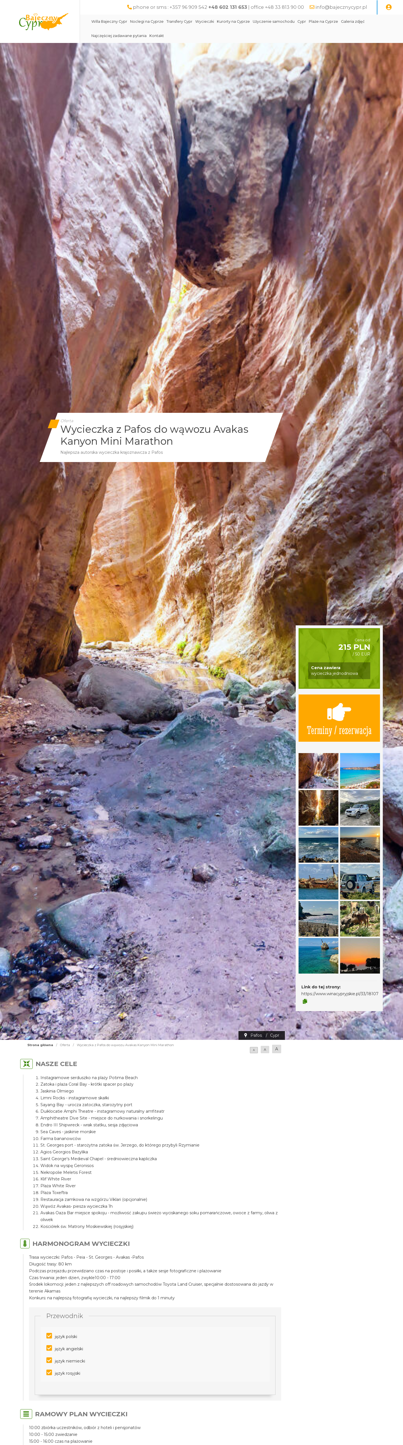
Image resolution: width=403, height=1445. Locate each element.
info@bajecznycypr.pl (341, 7)
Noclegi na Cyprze (147, 21)
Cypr (301, 21)
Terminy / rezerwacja (339, 718)
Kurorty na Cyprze (233, 21)
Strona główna (40, 1045)
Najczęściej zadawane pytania (119, 36)
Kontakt (156, 36)
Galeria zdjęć (353, 21)
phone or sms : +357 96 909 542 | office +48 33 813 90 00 (218, 7)
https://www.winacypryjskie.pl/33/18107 (340, 993)
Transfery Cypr (179, 21)
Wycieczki (204, 21)
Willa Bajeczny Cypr (109, 21)
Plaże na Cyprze (323, 21)
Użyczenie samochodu (274, 21)
